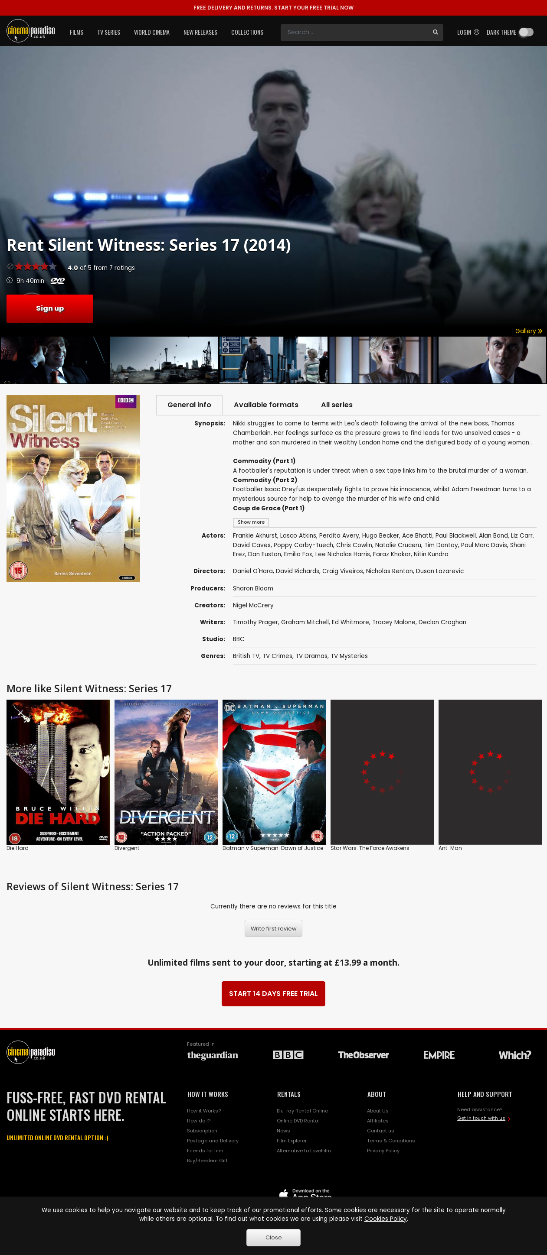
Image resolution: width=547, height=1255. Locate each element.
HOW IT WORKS (207, 1094)
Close (273, 1237)
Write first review (274, 928)
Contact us (380, 1130)
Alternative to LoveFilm (304, 1150)
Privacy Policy (383, 1150)
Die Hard (18, 848)
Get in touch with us (481, 1118)
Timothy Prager (255, 622)
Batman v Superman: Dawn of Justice (273, 848)
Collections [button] (247, 31)
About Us (378, 1110)
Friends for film (205, 1150)
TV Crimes (277, 656)
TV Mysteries (349, 656)
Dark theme (501, 31)
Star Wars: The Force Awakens (370, 848)
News (283, 1130)
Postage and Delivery (213, 1140)
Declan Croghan (442, 622)
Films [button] (76, 31)
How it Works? (204, 1110)
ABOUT (376, 1094)
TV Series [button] (108, 31)
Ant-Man (450, 848)
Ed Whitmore (350, 622)
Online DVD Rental (298, 1120)
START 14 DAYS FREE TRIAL (273, 994)
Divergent (127, 848)
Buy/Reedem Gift (207, 1160)
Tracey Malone (394, 622)
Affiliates (378, 1120)
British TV (246, 656)
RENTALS (289, 1094)
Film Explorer (292, 1140)
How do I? (198, 1120)
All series (337, 405)
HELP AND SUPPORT (485, 1094)
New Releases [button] (200, 31)
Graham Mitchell (305, 622)
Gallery (529, 331)
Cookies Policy (385, 1219)
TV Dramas (311, 656)
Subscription (202, 1130)
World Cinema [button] (152, 31)
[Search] (354, 32)
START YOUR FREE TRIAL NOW (273, 7)
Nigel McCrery (253, 605)
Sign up (50, 308)
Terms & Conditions (391, 1140)
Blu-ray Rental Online (302, 1110)
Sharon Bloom (253, 588)
